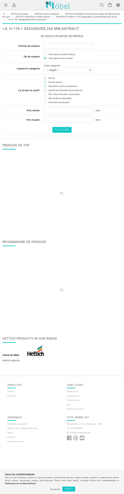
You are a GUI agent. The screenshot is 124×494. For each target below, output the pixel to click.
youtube (82, 438)
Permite (69, 489)
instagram (75, 438)
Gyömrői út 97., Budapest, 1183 (85, 424)
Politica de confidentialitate (22, 428)
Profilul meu (73, 400)
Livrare (11, 437)
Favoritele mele (75, 409)
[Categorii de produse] (5, 5)
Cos (69, 404)
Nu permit (55, 489)
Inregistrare (73, 396)
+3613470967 (76, 428)
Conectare (72, 391)
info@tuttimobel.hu (80, 432)
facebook (69, 438)
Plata (10, 432)
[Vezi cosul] (110, 5)
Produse (11, 396)
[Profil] (14, 5)
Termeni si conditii (17, 424)
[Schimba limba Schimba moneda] (118, 5)
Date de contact (16, 441)
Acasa (10, 391)
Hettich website (11, 360)
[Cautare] (101, 5)
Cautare (64, 129)
